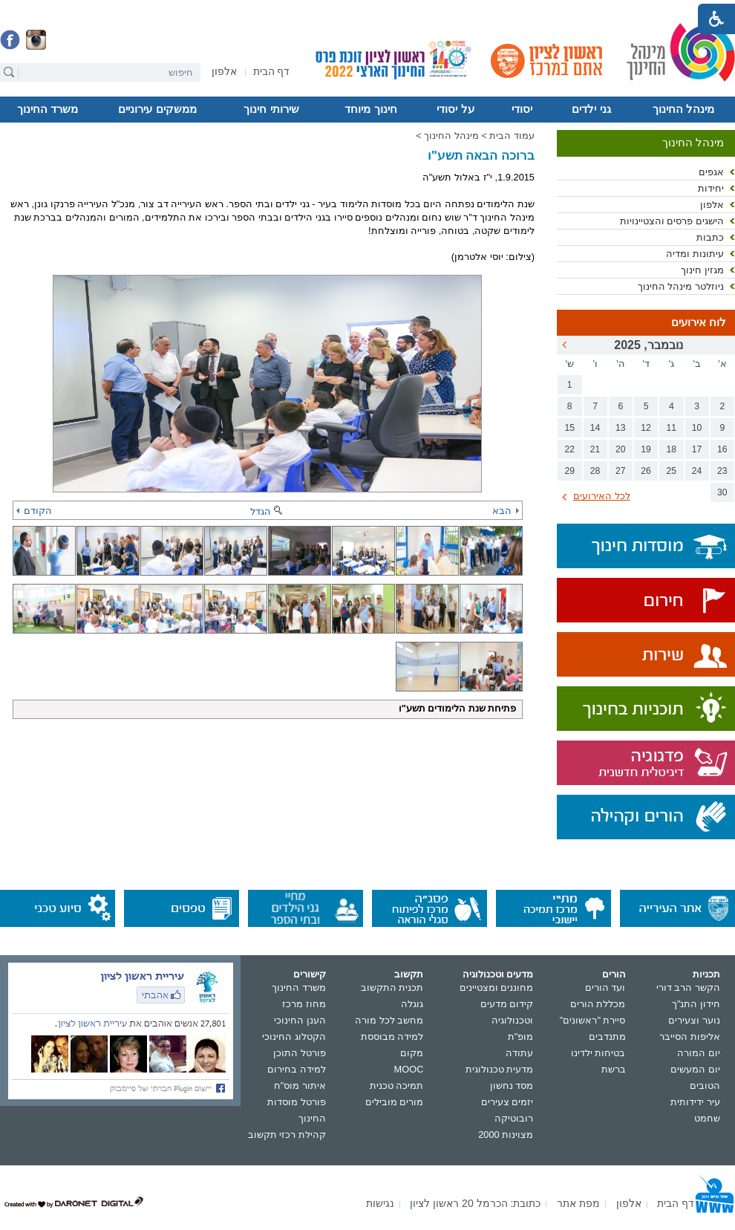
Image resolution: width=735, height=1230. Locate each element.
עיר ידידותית (695, 1101)
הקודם (34, 510)
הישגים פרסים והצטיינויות (672, 221)
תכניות (706, 974)
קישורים (309, 974)
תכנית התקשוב (392, 987)
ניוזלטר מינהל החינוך (681, 286)
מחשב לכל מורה (389, 1020)
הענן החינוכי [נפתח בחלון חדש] (300, 1020)
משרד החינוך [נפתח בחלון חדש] (299, 987)
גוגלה (412, 1003)
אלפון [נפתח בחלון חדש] (712, 204)
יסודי (522, 109)
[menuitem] (224, 71)
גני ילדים (591, 109)
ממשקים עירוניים (157, 109)
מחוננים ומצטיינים (497, 987)
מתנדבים (607, 1036)
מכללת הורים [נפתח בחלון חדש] (598, 1003)
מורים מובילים (394, 1101)
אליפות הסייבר (689, 1036)
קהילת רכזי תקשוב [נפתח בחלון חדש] (287, 1134)
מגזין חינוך (702, 270)
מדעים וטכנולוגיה (498, 974)
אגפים (711, 172)
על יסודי (455, 109)
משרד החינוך (47, 109)
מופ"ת (521, 1036)
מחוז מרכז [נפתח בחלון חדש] (304, 1003)
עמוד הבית (512, 135)
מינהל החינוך (683, 109)
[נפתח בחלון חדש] (224, 72)
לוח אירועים (698, 322)
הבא (505, 510)
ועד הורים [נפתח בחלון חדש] (605, 987)
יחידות (711, 188)
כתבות (710, 237)
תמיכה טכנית (397, 1085)
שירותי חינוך (271, 109)
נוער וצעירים (694, 1020)
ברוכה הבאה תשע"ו (481, 156)
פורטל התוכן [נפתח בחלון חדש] (299, 1052)
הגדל (267, 511)
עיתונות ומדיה (695, 253)
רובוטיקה (513, 1118)
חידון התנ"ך (696, 1003)
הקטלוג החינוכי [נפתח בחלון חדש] (294, 1036)
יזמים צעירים (507, 1101)
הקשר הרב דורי (688, 987)
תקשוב (408, 974)
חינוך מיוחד (370, 109)
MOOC (409, 1069)
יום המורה (698, 1052)
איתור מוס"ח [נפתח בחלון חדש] (300, 1085)
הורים (614, 974)
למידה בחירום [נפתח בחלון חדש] (296, 1069)
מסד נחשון (512, 1085)
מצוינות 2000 (505, 1134)
